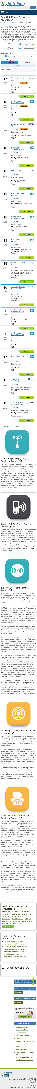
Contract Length (6, 60)
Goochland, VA (7, 923)
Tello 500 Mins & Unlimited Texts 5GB (17, 334)
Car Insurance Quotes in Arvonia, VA (14, 949)
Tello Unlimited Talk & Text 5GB (17, 357)
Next (30, 426)
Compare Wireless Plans (22, 1027)
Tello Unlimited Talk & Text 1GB (17, 194)
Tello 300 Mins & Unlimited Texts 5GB (17, 311)
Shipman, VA (26, 914)
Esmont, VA (17, 923)
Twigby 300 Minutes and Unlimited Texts (17, 403)
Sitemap (33, 1082)
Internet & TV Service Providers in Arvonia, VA (17, 946)
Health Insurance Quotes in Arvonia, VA (15, 956)
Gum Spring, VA (19, 916)
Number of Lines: (7, 53)
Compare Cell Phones (22, 1030)
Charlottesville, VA (17, 919)
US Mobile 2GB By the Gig (18, 263)
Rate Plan (12, 3)
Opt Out (32, 1085)
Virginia (21, 22)
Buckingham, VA (7, 912)
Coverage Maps (20, 1038)
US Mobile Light (16, 170)
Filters (19, 66)
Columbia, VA (6, 914)
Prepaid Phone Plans (21, 1032)
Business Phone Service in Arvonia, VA (15, 941)
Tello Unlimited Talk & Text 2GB (17, 240)
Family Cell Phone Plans (22, 1035)
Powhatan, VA (6, 921)
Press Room (31, 1078)
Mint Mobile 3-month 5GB (17, 79)
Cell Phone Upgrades (22, 1047)
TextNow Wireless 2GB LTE (18, 125)
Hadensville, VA (27, 912)
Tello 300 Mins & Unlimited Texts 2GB (17, 102)
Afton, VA (17, 912)
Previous (6, 426)
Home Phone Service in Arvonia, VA (14, 951)
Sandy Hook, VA (7, 916)
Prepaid (27, 62)
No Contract (10, 62)
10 (31, 56)
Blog (24, 1078)
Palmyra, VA (6, 919)
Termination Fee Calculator (23, 1044)
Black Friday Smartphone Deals (24, 1060)
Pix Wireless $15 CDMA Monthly (16, 380)
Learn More (18, 992)
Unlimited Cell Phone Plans (23, 1049)
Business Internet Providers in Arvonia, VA (15, 944)
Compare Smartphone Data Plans (25, 1041)
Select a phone (9, 49)
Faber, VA (28, 919)
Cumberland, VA (27, 921)
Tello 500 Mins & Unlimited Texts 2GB (17, 217)
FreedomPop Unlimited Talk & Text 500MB (18, 287)
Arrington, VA (16, 914)
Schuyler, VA (17, 921)
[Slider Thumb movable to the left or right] (22, 49)
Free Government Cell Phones (24, 1057)
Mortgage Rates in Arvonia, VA (12, 954)
